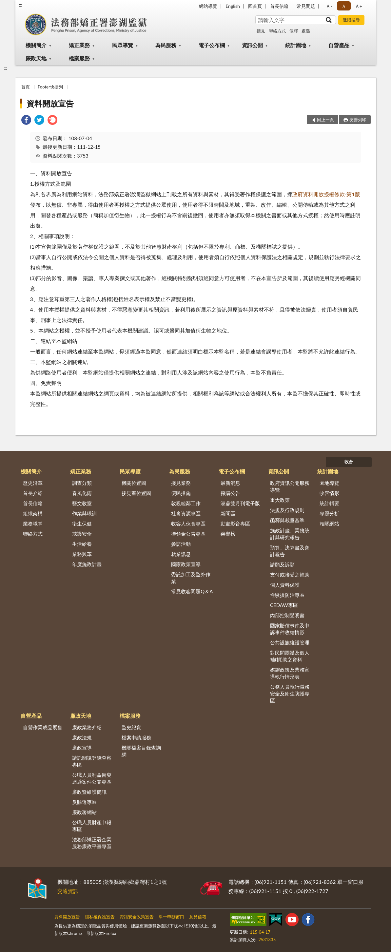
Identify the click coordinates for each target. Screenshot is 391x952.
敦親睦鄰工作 (186, 503)
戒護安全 (82, 534)
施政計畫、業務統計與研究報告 (289, 533)
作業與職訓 (84, 513)
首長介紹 (33, 493)
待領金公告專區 (188, 534)
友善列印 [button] (357, 119)
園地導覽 (329, 483)
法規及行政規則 (287, 510)
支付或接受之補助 (289, 575)
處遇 (306, 30)
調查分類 (82, 483)
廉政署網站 (84, 812)
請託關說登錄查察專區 (91, 761)
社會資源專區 (186, 513)
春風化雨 (82, 493)
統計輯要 (329, 503)
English (232, 6)
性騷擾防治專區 (287, 595)
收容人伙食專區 (188, 523)
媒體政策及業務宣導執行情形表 (289, 673)
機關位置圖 (134, 483)
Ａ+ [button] (358, 6)
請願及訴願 (282, 564)
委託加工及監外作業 (190, 577)
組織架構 (33, 513)
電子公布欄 (212, 45)
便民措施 (181, 493)
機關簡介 (36, 45)
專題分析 (329, 513)
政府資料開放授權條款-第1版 (326, 194)
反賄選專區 (84, 802)
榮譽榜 (228, 534)
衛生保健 (82, 523)
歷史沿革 (33, 483)
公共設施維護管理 (289, 642)
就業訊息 (181, 554)
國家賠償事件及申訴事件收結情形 (289, 628)
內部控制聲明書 (287, 615)
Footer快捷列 (50, 86)
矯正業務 (79, 45)
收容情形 (329, 493)
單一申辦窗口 (171, 916)
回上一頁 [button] (325, 119)
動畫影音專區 (235, 523)
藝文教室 (82, 503)
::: (20, 5)
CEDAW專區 (284, 605)
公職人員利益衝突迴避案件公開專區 (91, 778)
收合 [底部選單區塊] (348, 461)
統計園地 (295, 45)
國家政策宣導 (186, 564)
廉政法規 (82, 737)
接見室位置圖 (136, 493)
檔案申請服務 (136, 737)
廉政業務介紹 (87, 727)
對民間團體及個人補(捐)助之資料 (289, 656)
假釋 (293, 30)
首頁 (25, 86)
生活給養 (82, 544)
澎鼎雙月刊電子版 (240, 503)
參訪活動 (181, 544)
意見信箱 (197, 916)
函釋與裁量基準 (287, 520)
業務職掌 (33, 523)
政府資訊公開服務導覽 (289, 486)
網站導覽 (208, 6)
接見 (261, 30)
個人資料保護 (285, 585)
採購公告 (230, 493)
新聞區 (228, 513)
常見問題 (306, 6)
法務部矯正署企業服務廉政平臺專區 (91, 842)
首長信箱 (279, 6)
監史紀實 (131, 727)
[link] (26, 120)
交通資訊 (67, 891)
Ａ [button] (344, 6)
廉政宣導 (82, 748)
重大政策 (280, 500)
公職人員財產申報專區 (91, 825)
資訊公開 (252, 45)
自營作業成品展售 (42, 727)
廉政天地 (36, 58)
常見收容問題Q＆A (192, 591)
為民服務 (165, 45)
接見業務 (181, 483)
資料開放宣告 (50, 103)
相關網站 (329, 523)
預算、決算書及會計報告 (289, 550)
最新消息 (230, 483)
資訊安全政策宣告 (137, 916)
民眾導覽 (122, 45)
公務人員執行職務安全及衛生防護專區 (289, 693)
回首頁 (255, 6)
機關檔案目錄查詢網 (141, 751)
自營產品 (338, 45)
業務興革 (82, 554)
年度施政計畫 (87, 564)
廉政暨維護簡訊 (89, 792)
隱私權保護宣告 (100, 916)
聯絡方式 (277, 30)
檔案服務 (79, 58)
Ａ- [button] (329, 6)
